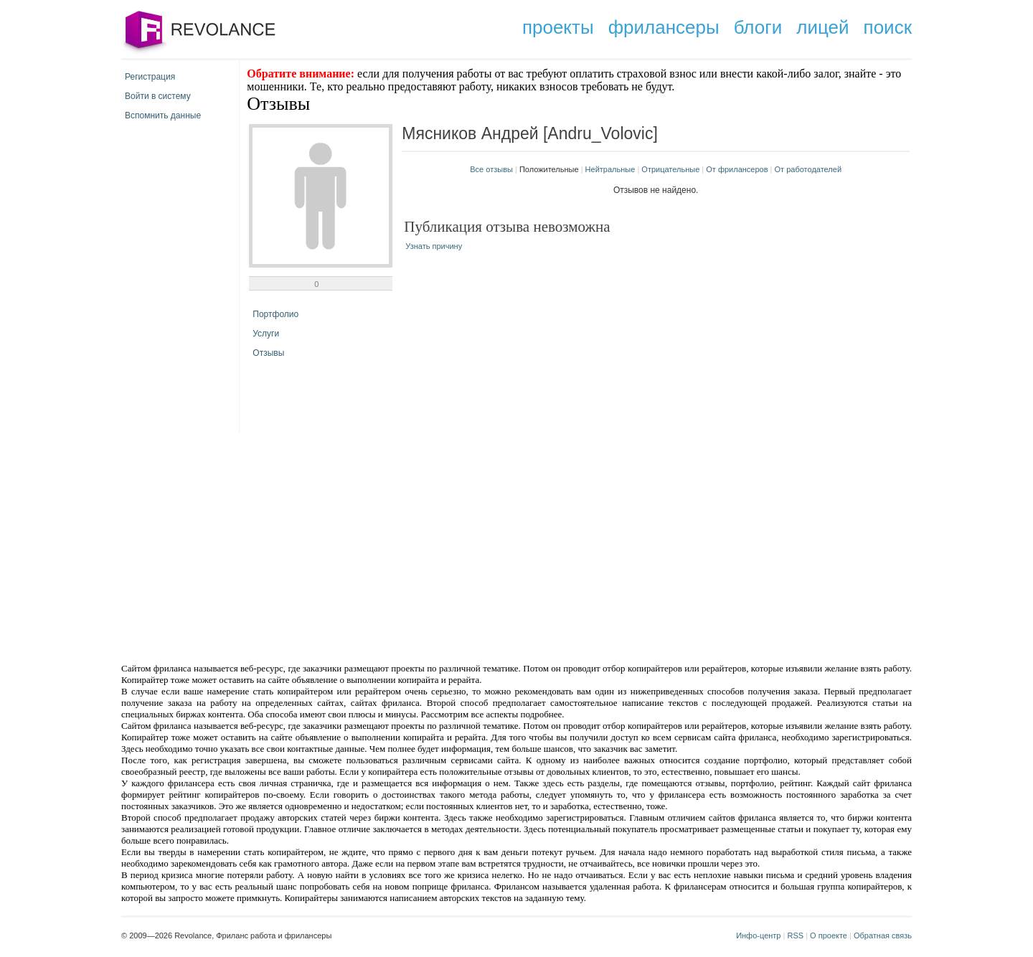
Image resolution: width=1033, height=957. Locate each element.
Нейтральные (610, 169)
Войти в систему (158, 96)
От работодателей (808, 169)
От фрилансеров (737, 169)
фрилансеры (664, 27)
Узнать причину (433, 246)
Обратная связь (883, 935)
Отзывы (268, 353)
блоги (758, 27)
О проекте (828, 935)
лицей (822, 27)
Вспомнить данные (163, 115)
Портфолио (275, 314)
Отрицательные (670, 169)
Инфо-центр (758, 935)
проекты (558, 27)
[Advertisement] (394, 546)
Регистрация (150, 77)
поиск (888, 27)
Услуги (266, 334)
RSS (795, 935)
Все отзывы (491, 169)
